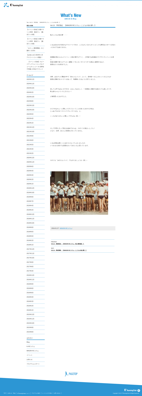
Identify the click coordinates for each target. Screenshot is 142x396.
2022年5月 (30, 114)
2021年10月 (30, 131)
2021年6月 (30, 140)
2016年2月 (30, 306)
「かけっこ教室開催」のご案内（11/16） (35, 49)
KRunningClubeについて (23, 393)
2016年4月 (30, 297)
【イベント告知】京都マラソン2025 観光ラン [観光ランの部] (35, 41)
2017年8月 (30, 266)
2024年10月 (30, 88)
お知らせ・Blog (11, 393)
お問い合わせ (57, 393)
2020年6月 (30, 166)
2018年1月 (30, 245)
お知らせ (29, 359)
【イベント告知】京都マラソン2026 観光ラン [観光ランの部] (35, 32)
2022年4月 (30, 118)
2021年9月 (30, 136)
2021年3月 (30, 149)
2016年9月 (30, 284)
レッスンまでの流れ (47, 393)
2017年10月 (30, 258)
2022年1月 (30, 123)
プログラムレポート (33, 364)
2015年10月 (30, 323)
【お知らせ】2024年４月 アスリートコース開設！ (35, 56)
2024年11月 (30, 83)
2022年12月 (30, 105)
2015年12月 (30, 314)
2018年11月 (30, 218)
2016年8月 (30, 288)
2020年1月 (30, 184)
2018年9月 (30, 227)
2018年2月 (30, 240)
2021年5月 (30, 144)
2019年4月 (30, 205)
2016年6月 (30, 292)
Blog (28, 342)
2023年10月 (30, 97)
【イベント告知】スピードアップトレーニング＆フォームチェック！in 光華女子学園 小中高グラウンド (35, 65)
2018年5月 (30, 236)
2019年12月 (30, 188)
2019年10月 (30, 192)
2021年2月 (30, 153)
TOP (5, 393)
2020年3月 (30, 175)
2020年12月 (30, 157)
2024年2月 (30, 92)
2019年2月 (30, 210)
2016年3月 (30, 301)
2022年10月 (30, 110)
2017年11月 (30, 253)
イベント (29, 355)
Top (27, 22)
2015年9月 (30, 327)
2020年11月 (30, 162)
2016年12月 (30, 275)
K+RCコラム (31, 346)
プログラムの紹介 (36, 393)
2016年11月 (30, 279)
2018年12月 (30, 214)
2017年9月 (30, 262)
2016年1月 (30, 310)
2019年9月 (30, 197)
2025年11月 (30, 79)
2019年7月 (30, 201)
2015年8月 (30, 332)
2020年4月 (30, 171)
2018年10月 (30, 223)
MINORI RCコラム (66, 228)
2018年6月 (30, 231)
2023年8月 (30, 101)
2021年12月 (30, 127)
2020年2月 (30, 179)
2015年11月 (30, 319)
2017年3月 (30, 271)
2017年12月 (30, 249)
